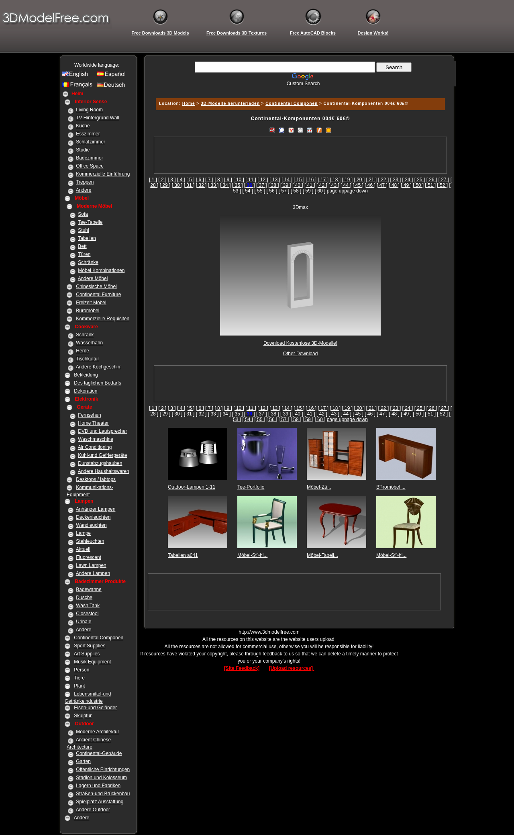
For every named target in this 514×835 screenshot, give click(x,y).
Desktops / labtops (96, 479)
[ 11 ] (250, 179)
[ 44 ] (346, 185)
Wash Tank (88, 605)
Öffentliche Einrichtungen (103, 769)
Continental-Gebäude (99, 753)
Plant (79, 686)
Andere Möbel (93, 278)
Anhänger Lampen (96, 509)
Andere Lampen (93, 573)
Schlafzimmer (90, 142)
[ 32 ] (201, 185)
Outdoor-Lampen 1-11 (191, 487)
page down (356, 191)
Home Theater (93, 423)
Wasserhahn (89, 343)
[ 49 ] (406, 185)
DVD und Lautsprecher (102, 431)
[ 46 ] (370, 185)
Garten (83, 761)
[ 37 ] (261, 185)
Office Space (89, 166)
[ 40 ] (297, 185)
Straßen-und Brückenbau (103, 793)
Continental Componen (98, 638)
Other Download (300, 353)
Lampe (83, 533)
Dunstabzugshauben (100, 463)
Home (188, 103)
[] (249, 185)
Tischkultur (87, 359)
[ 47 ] (382, 185)
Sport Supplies (89, 646)
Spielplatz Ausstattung (99, 801)
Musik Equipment (92, 662)
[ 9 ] (228, 179)
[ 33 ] (213, 185)
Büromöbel (87, 310)
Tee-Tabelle (90, 222)
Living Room (89, 110)
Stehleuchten (90, 541)
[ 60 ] (320, 191)
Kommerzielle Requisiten (102, 318)
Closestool (87, 613)
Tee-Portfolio (250, 487)
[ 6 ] (200, 179)
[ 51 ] (430, 185)
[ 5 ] (190, 179)
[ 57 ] (284, 191)
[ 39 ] (285, 185)
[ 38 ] (273, 185)
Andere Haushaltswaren (103, 471)
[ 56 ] (272, 191)
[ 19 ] (347, 179)
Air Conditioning (95, 447)
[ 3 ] (172, 179)
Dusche (84, 597)
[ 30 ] (177, 185)
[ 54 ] (248, 191)
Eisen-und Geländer (95, 707)
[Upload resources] (291, 668)
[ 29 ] (165, 185)
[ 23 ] (395, 179)
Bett (82, 246)
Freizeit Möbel (91, 302)
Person (81, 670)
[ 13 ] (274, 179)
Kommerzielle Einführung (103, 174)
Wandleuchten (91, 525)
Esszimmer (88, 134)
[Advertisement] (299, 89)
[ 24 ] (407, 179)
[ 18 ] (335, 179)
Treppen (85, 182)
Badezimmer (89, 158)
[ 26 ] (431, 179)
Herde (82, 351)
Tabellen (87, 238)
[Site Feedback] (242, 668)
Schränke (88, 262)
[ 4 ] (181, 179)
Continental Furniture (98, 294)
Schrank (85, 335)
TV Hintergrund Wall (97, 118)
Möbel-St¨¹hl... (252, 555)
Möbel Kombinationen (101, 270)
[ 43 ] (333, 185)
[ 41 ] (309, 185)
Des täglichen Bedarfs (97, 383)
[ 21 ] (371, 179)
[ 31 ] (189, 185)
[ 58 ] (296, 191)
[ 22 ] (383, 179)
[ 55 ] (260, 191)
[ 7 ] (209, 179)
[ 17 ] (323, 179)
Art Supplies (87, 654)
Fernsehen (89, 415)
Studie (83, 150)
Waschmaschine (95, 439)
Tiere (79, 678)
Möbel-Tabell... (322, 555)
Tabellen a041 (183, 555)
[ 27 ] (444, 179)
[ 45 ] (358, 185)
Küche (83, 126)
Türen (84, 254)
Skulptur (83, 715)
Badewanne (88, 589)
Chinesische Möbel (96, 286)
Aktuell (83, 549)
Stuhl (83, 230)
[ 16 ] (311, 179)
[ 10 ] (238, 179)
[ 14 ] (286, 179)
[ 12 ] (262, 179)
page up (335, 191)
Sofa (83, 214)
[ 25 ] (419, 179)
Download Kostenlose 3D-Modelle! (300, 343)
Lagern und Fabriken (98, 785)
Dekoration (85, 391)
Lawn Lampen (91, 565)
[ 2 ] (162, 179)
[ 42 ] (321, 185)
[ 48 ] (394, 185)
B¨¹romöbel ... (391, 487)
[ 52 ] (442, 185)
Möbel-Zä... (319, 487)
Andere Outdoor (93, 809)
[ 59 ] (308, 191)
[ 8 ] (218, 179)
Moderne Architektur (97, 732)
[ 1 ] (153, 179)
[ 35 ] (237, 185)
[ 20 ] (359, 179)
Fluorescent (88, 557)
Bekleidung (86, 375)
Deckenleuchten (93, 517)
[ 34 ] (225, 185)
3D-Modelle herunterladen (230, 103)
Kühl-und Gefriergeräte (102, 455)
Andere (84, 190)
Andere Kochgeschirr (98, 367)
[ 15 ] (299, 179)
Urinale (83, 621)
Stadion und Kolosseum (101, 777)
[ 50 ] (418, 185)
